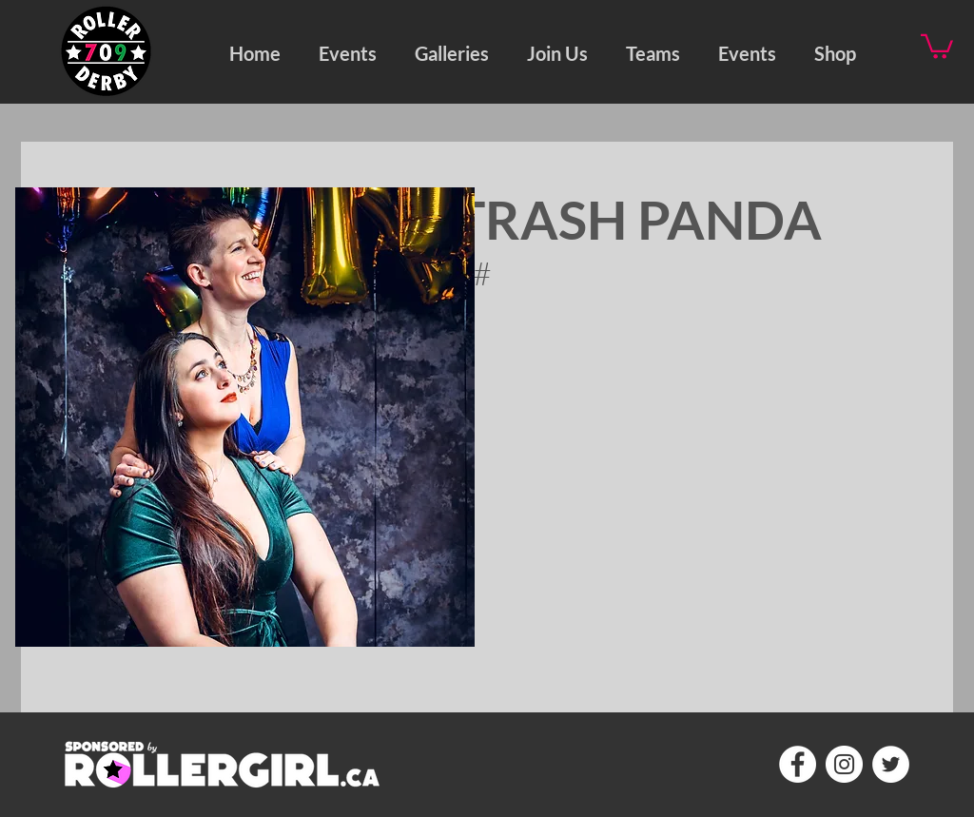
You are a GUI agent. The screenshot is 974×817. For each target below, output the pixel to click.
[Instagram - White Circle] (844, 764)
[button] (452, 51)
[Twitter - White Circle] (890, 764)
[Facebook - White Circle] (797, 764)
